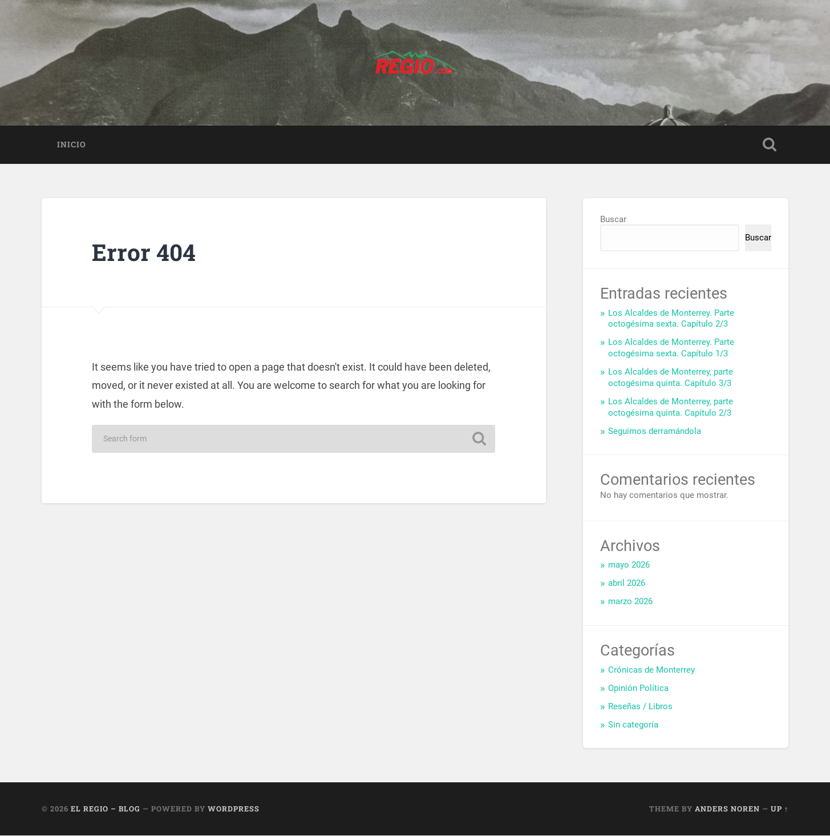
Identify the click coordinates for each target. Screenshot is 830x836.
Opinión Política (638, 688)
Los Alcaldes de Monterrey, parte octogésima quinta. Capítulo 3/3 (670, 378)
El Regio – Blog (105, 809)
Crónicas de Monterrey (651, 670)
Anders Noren (727, 809)
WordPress (234, 809)
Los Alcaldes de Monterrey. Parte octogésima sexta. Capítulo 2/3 (671, 318)
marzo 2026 (630, 602)
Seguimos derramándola (654, 431)
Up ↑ (779, 809)
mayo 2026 (629, 565)
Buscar (613, 220)
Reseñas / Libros (640, 706)
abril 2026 (626, 583)
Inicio (71, 144)
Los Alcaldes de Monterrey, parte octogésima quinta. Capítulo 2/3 (670, 407)
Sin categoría (633, 725)
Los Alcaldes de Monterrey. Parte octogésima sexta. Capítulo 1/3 (671, 348)
